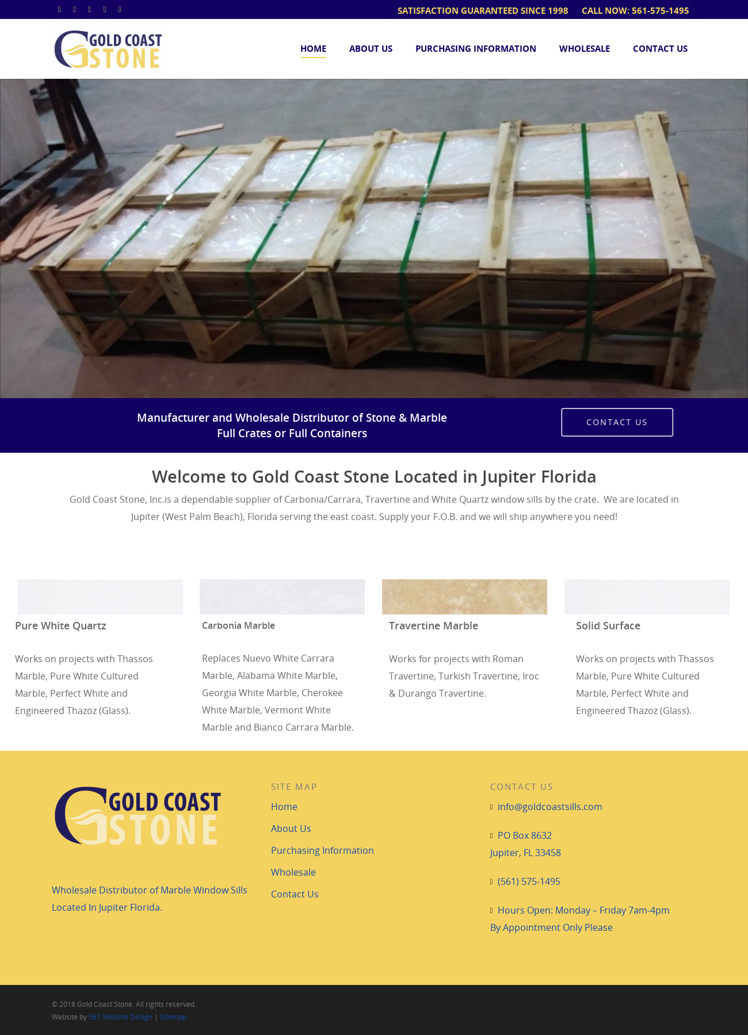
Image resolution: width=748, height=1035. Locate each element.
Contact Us (660, 48)
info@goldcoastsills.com (550, 806)
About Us (370, 48)
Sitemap (173, 1017)
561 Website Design (120, 1017)
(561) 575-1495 (529, 881)
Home (313, 48)
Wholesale (584, 48)
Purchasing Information (475, 48)
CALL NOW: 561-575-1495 (635, 10)
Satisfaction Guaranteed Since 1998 (483, 10)
